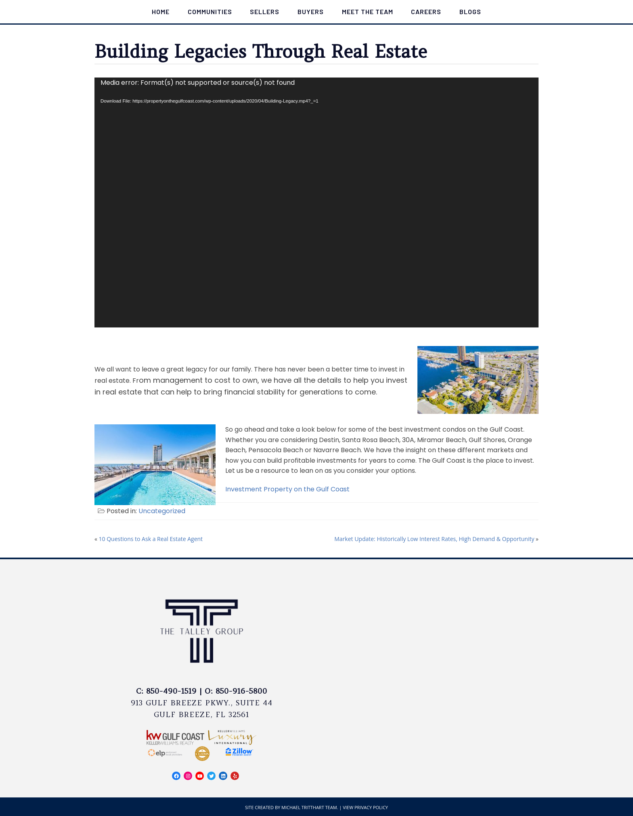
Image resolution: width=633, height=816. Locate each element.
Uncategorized (161, 511)
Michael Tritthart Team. (309, 807)
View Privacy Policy (365, 807)
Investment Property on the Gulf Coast (288, 489)
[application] (316, 202)
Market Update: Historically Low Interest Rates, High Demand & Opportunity (434, 539)
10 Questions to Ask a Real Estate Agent (151, 539)
